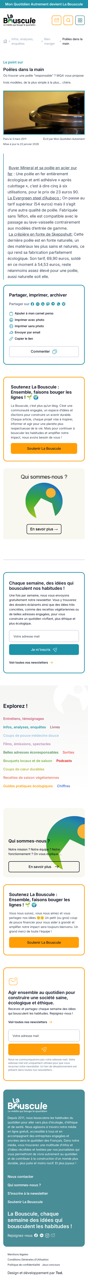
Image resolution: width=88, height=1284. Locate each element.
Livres (55, 727)
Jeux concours (51, 1264)
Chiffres (63, 786)
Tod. (59, 1273)
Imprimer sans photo (29, 326)
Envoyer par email (27, 332)
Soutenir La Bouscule (44, 448)
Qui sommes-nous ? (24, 1185)
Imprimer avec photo (29, 320)
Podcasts (64, 761)
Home (5, 41)
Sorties (68, 752)
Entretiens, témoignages (23, 718)
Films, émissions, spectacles (27, 744)
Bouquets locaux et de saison (27, 761)
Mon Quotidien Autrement (69, 138)
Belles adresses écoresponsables (31, 752)
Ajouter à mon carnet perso (34, 313)
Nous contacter (20, 1176)
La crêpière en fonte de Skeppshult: (41, 234)
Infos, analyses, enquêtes (24, 727)
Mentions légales (18, 1254)
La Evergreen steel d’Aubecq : (34, 198)
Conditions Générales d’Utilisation (28, 1259)
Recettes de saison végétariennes (31, 777)
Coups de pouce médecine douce (31, 735)
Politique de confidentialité (24, 1264)
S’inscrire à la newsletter (28, 1193)
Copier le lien (24, 338)
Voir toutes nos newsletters (28, 662)
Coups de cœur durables (23, 769)
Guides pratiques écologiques (28, 786)
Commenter (40, 351)
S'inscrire (56, 20)
